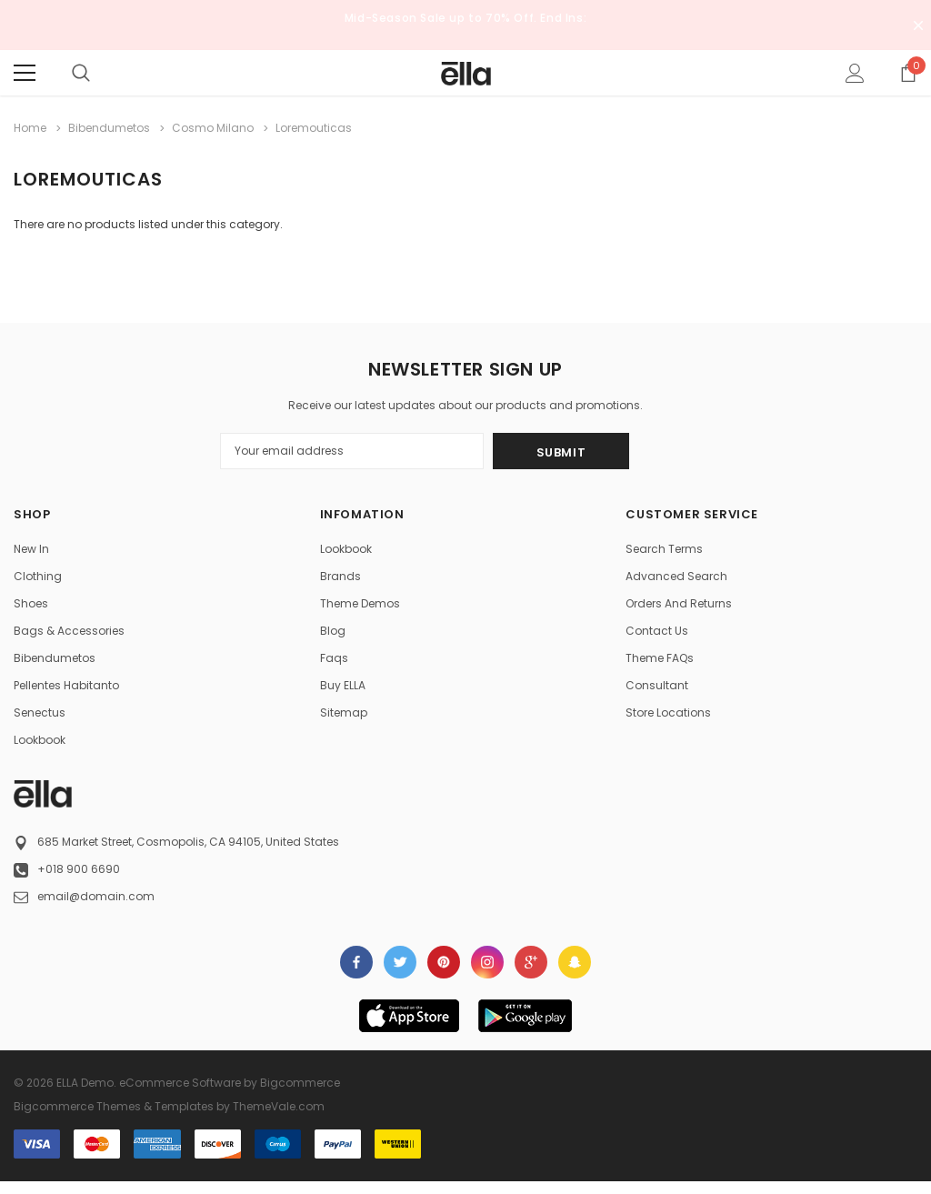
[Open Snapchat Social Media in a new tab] (574, 962)
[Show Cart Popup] (908, 72)
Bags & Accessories (69, 630)
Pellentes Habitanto (66, 685)
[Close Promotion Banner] (918, 25)
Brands (340, 576)
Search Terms (664, 549)
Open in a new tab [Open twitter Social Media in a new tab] (400, 962)
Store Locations (668, 712)
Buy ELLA (342, 685)
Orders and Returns (679, 603)
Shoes (31, 603)
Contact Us (657, 630)
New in (31, 549)
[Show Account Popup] (855, 72)
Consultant (657, 685)
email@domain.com (96, 896)
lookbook (39, 740)
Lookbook (346, 549)
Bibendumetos (54, 658)
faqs (334, 658)
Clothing (38, 576)
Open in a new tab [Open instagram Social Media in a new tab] (487, 962)
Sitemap (343, 712)
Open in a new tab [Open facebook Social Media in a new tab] (356, 962)
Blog (332, 630)
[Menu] (24, 73)
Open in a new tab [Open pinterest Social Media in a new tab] (443, 962)
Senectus (39, 712)
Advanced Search (676, 576)
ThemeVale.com (279, 1106)
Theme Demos (360, 603)
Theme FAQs (660, 658)
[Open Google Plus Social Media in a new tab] (531, 962)
